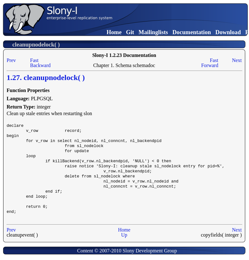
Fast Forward (209, 63)
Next (237, 60)
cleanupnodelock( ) (36, 44)
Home (114, 32)
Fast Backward (40, 63)
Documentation (191, 32)
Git (130, 32)
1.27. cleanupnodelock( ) (46, 77)
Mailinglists (153, 32)
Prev (11, 60)
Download (228, 32)
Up (124, 235)
